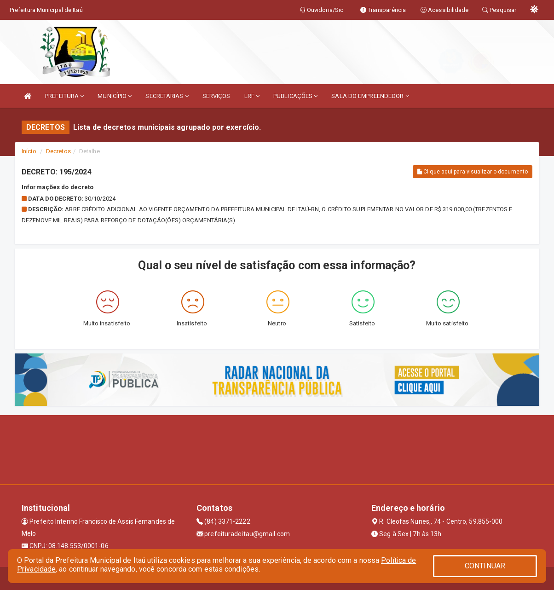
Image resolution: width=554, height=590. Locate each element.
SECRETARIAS (166, 96)
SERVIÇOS (216, 96)
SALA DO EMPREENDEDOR (370, 96)
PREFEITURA (64, 96)
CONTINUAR (485, 565)
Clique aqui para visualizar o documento (472, 171)
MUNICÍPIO (115, 96)
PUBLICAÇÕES (295, 96)
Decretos (58, 151)
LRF (252, 96)
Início (29, 151)
